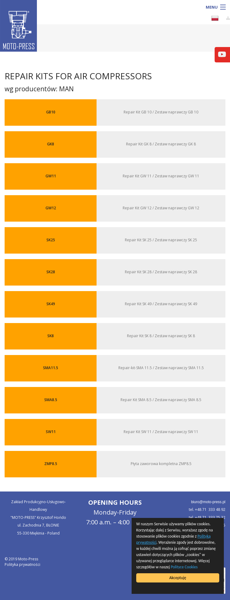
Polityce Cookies (185, 567)
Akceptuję (177, 577)
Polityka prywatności (22, 564)
